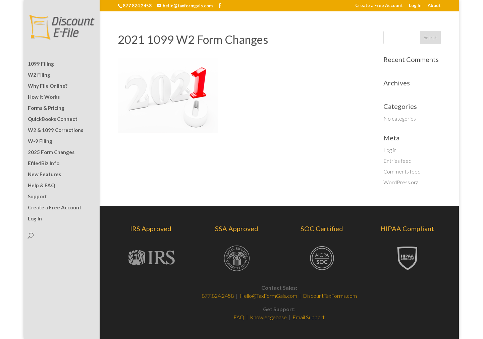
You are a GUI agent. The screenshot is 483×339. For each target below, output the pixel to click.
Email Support (308, 317)
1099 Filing (41, 64)
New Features (44, 174)
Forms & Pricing (46, 108)
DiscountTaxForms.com (330, 295)
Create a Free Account (379, 5)
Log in (389, 150)
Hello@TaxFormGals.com (268, 295)
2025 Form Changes (51, 152)
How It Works (44, 97)
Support (37, 196)
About (434, 5)
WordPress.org (400, 182)
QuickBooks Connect (52, 119)
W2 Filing (39, 75)
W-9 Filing (40, 141)
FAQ (239, 317)
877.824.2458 (218, 295)
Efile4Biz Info (43, 163)
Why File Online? (47, 86)
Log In (415, 5)
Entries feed (397, 160)
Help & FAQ (41, 185)
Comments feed (402, 171)
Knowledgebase (268, 317)
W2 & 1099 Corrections (55, 130)
